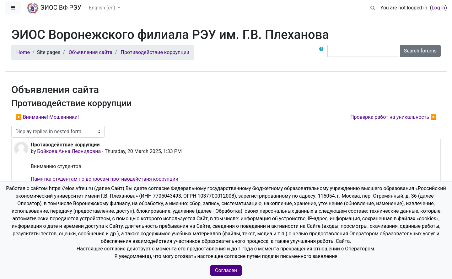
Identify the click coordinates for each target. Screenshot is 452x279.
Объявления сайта (90, 52)
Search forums (420, 51)
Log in (438, 8)
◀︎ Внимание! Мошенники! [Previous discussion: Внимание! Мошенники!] (47, 117)
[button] (372, 7)
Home (23, 52)
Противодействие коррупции (155, 52)
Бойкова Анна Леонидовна (69, 151)
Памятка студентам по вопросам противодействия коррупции (104, 179)
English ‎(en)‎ (102, 8)
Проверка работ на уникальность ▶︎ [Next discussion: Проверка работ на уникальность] (393, 117)
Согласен (226, 270)
